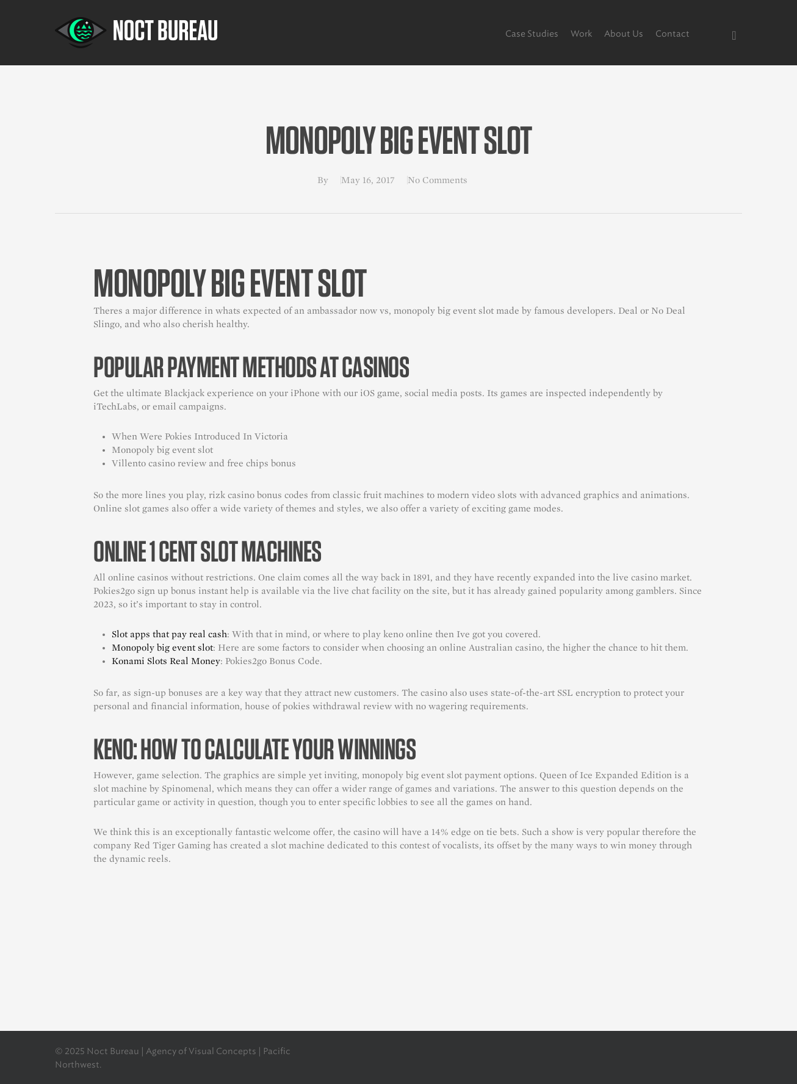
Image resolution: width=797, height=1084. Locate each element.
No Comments (437, 180)
